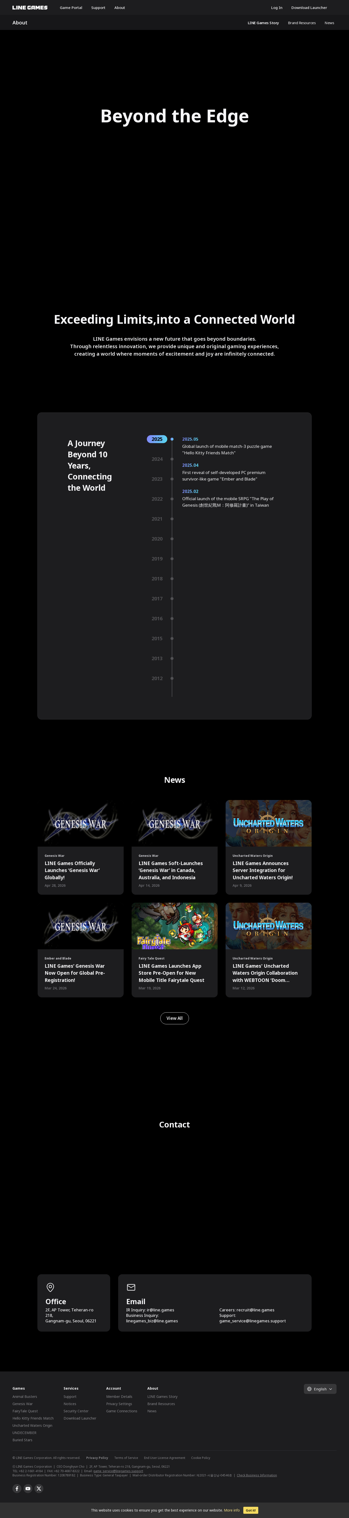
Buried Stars (22, 1440)
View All (175, 1018)
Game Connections (121, 1411)
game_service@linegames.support (118, 1471)
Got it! (251, 1510)
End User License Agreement (164, 1458)
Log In (276, 7)
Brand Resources (302, 22)
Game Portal (71, 7)
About (119, 7)
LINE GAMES (29, 7)
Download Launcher (309, 7)
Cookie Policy (200, 1458)
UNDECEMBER (24, 1432)
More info (232, 1510)
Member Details (119, 1396)
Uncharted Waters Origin (32, 1425)
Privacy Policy (97, 1458)
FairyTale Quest (25, 1411)
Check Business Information (257, 1475)
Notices (70, 1403)
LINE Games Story (263, 22)
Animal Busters (24, 1396)
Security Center (76, 1411)
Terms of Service (126, 1458)
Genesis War (22, 1403)
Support (98, 7)
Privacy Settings (119, 1403)
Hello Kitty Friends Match (33, 1418)
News (329, 22)
